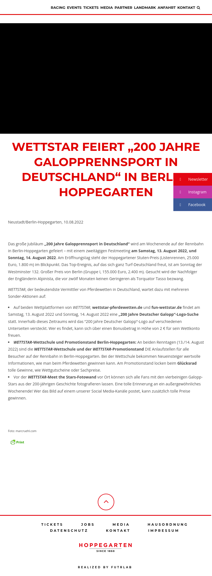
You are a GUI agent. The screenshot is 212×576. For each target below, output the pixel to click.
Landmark (145, 8)
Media (106, 8)
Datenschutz (69, 530)
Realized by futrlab (105, 567)
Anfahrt (167, 8)
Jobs (88, 524)
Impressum (163, 530)
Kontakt (186, 8)
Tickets (91, 8)
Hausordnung (168, 524)
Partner (123, 8)
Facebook (189, 205)
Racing (58, 8)
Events (74, 8)
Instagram (189, 192)
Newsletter (190, 179)
